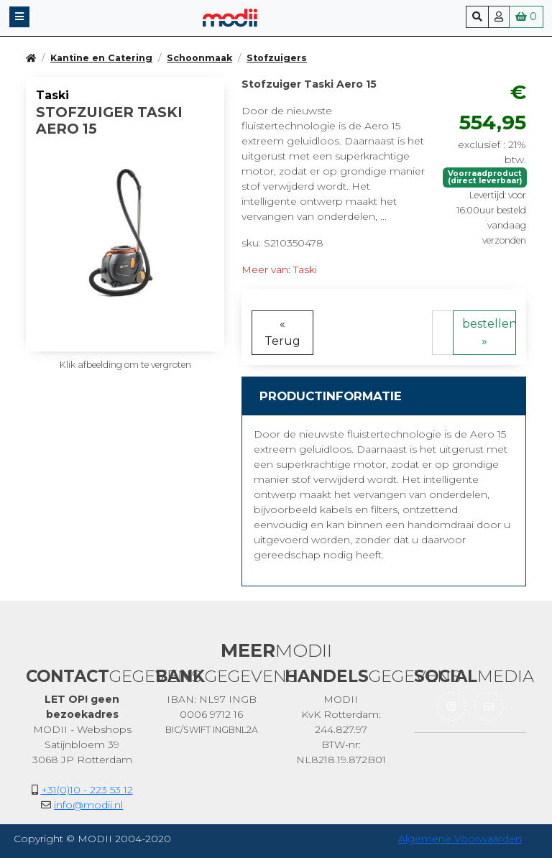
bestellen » (489, 332)
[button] (19, 17)
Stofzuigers (277, 57)
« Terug (282, 332)
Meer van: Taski (279, 269)
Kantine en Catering (101, 57)
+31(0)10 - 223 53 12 (87, 789)
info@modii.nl (88, 804)
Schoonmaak (199, 57)
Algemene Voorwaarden (460, 838)
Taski (52, 95)
